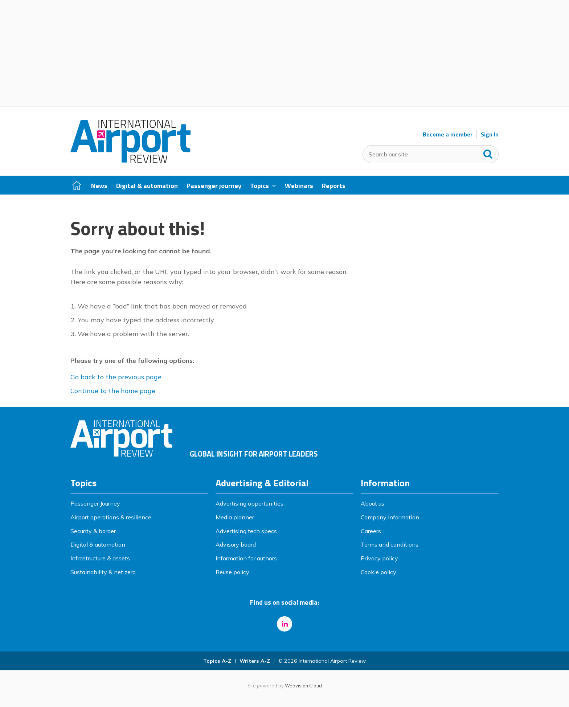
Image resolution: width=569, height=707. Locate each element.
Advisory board (236, 544)
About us (372, 503)
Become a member (447, 134)
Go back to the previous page (115, 377)
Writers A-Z (255, 661)
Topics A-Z (217, 661)
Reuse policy (232, 572)
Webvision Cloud (303, 685)
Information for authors (246, 558)
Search (488, 152)
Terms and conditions (389, 544)
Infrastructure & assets (100, 558)
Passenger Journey (95, 503)
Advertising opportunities (249, 503)
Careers (371, 531)
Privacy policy (379, 558)
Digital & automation (97, 544)
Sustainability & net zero (103, 572)
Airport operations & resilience (110, 517)
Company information (390, 517)
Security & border (93, 531)
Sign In (490, 134)
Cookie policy (378, 572)
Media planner (235, 517)
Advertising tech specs (246, 531)
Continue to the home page (112, 391)
